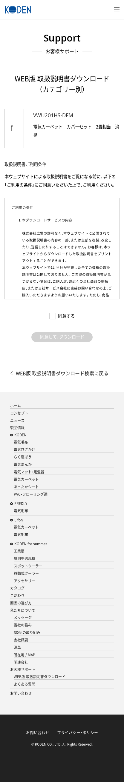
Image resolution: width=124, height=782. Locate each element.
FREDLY (20, 503)
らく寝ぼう (23, 457)
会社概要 (21, 640)
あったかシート (26, 486)
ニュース (17, 420)
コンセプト (19, 413)
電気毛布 (21, 442)
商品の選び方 (21, 603)
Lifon (18, 520)
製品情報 (17, 427)
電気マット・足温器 (29, 472)
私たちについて (22, 610)
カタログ (17, 588)
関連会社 (21, 662)
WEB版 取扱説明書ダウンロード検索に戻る (62, 373)
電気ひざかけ (24, 449)
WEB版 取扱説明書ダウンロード (39, 676)
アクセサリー (24, 581)
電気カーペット (26, 479)
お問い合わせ (21, 693)
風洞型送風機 (24, 558)
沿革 (17, 647)
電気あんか (23, 464)
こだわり (17, 595)
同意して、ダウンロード (62, 336)
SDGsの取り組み (27, 632)
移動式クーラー (26, 573)
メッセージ (23, 617)
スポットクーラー (28, 566)
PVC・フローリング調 (31, 494)
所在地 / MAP (24, 655)
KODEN (20, 435)
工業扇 (19, 551)
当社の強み (23, 625)
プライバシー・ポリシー (77, 732)
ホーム (15, 405)
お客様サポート (22, 669)
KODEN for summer (30, 544)
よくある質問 (24, 684)
